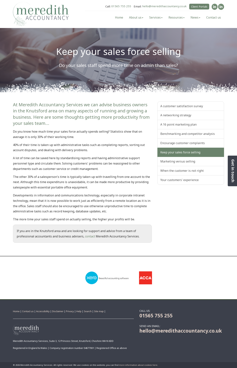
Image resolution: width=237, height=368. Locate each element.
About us (136, 17)
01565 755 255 (121, 6)
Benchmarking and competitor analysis (187, 134)
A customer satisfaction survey (181, 106)
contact (90, 236)
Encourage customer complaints (182, 143)
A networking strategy (175, 115)
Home (119, 17)
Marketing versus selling (177, 161)
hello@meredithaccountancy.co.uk (164, 6)
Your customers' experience (179, 180)
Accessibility (43, 311)
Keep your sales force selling (180, 152)
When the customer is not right (182, 171)
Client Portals (199, 6)
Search (88, 311)
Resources (176, 17)
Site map (99, 311)
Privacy (70, 311)
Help (78, 311)
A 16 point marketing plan (178, 124)
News (195, 17)
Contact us (213, 17)
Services (156, 17)
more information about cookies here (138, 365)
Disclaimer (58, 311)
